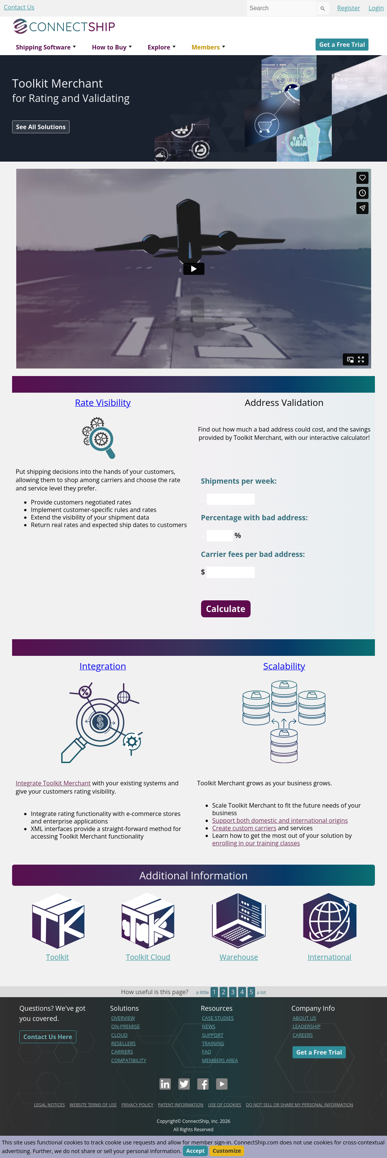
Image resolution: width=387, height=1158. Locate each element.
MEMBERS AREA (220, 1060)
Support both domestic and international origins (280, 820)
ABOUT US (304, 1018)
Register (348, 8)
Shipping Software (43, 47)
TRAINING (213, 1043)
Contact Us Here (47, 1037)
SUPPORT (212, 1035)
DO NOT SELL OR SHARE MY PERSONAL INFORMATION (299, 1104)
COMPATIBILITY (128, 1060)
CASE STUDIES (218, 1018)
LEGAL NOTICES (49, 1104)
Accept (195, 1151)
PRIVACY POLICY (137, 1104)
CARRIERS (122, 1051)
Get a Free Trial (342, 44)
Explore (159, 47)
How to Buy (109, 47)
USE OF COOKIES (224, 1104)
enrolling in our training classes (256, 843)
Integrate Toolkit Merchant (53, 783)
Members (206, 47)
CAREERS (303, 1035)
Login (376, 8)
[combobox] (281, 8)
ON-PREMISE (125, 1026)
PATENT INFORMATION (180, 1104)
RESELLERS (123, 1043)
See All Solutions (41, 127)
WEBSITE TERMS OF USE (93, 1104)
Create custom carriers (244, 828)
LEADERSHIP (306, 1026)
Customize (227, 1151)
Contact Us (19, 7)
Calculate (225, 609)
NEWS (208, 1026)
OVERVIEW (123, 1018)
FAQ (206, 1051)
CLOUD (119, 1035)
